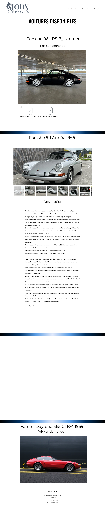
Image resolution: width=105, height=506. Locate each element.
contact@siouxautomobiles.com (52, 495)
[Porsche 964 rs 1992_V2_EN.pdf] (30, 112)
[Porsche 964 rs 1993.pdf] (50, 112)
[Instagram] (98, 9)
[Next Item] (89, 166)
